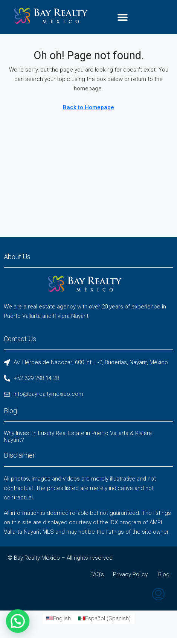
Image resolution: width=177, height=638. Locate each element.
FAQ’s (97, 574)
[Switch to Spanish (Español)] (104, 619)
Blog (163, 574)
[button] (122, 17)
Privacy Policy (130, 574)
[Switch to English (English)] (59, 619)
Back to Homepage (88, 107)
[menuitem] (158, 595)
